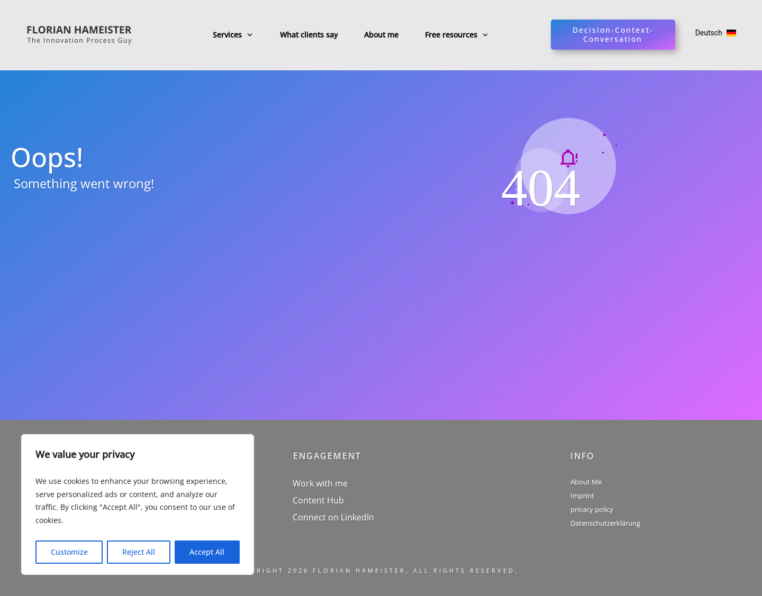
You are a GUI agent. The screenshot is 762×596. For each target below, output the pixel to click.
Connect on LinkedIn (333, 517)
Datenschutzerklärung (605, 523)
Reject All (138, 552)
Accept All (206, 552)
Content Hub (318, 500)
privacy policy (591, 509)
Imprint (582, 495)
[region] (137, 504)
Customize (69, 552)
